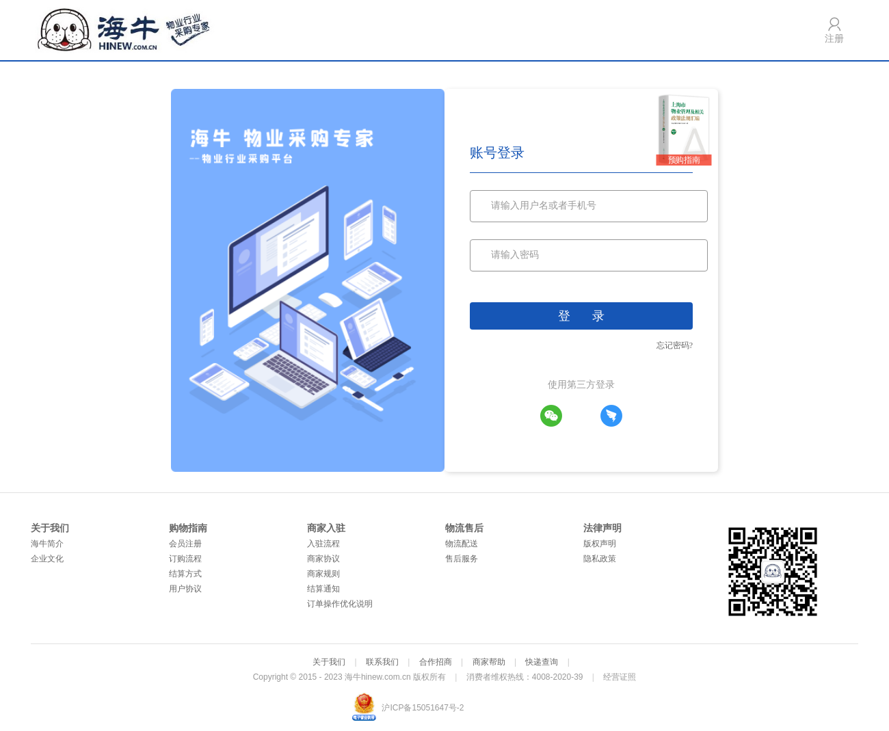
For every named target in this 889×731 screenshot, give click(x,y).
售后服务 (461, 558)
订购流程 (185, 558)
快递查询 (541, 662)
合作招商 (435, 662)
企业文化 (47, 558)
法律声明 (602, 527)
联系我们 (382, 662)
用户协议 (185, 589)
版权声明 (599, 543)
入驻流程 (323, 543)
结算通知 (323, 589)
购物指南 (188, 527)
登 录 (581, 316)
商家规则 (323, 574)
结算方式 (185, 574)
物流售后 (464, 527)
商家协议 (323, 558)
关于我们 (50, 527)
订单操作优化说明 (340, 604)
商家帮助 (489, 662)
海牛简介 (47, 543)
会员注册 (185, 543)
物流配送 (461, 543)
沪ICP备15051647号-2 (423, 708)
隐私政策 (599, 558)
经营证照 (619, 677)
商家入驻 (326, 527)
